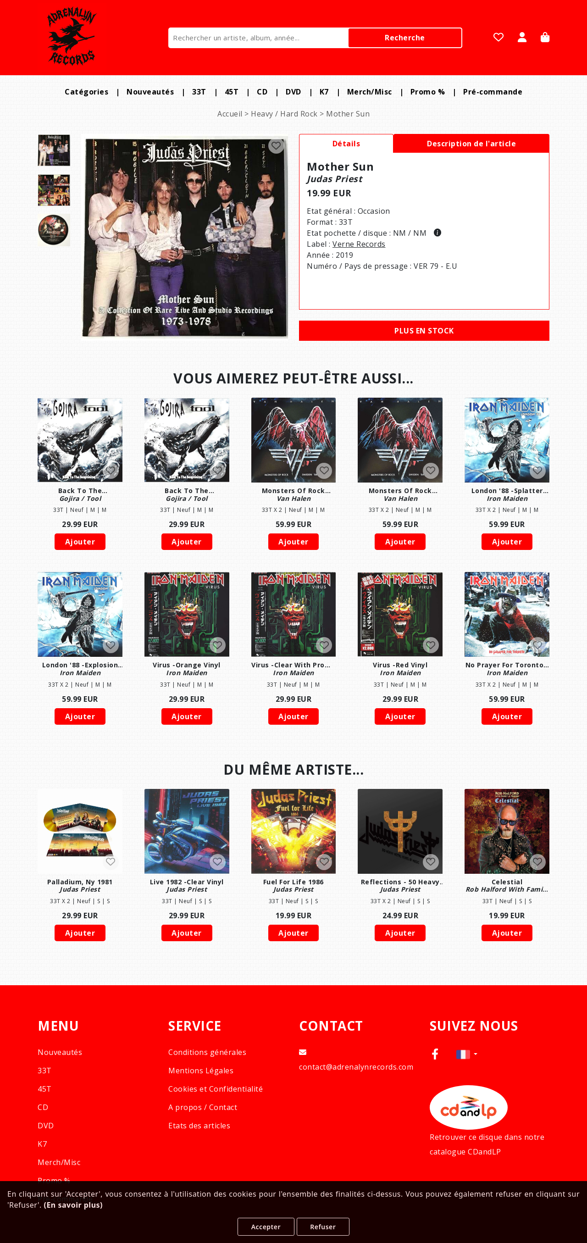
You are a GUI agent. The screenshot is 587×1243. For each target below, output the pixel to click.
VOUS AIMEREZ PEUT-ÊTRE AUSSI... (293, 378)
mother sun (340, 166)
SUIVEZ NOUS (474, 1026)
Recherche (405, 38)
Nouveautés (150, 92)
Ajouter (80, 542)
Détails (346, 144)
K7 (324, 92)
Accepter (266, 1226)
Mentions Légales (200, 1070)
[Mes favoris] (498, 38)
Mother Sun (348, 114)
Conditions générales (207, 1052)
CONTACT (331, 1026)
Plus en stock (424, 331)
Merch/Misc (369, 92)
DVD (293, 92)
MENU (58, 1026)
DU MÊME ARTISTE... (293, 769)
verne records (359, 244)
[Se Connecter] (522, 38)
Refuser (323, 1226)
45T (232, 92)
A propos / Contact (202, 1107)
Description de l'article (471, 144)
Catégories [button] (86, 92)
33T (199, 92)
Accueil (230, 114)
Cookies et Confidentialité (215, 1089)
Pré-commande (492, 92)
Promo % (427, 92)
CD (262, 92)
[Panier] (545, 38)
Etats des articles (199, 1126)
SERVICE (195, 1026)
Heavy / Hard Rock (284, 114)
